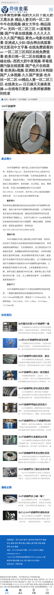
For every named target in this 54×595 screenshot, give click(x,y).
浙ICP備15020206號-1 (32, 560)
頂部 (47, 591)
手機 (34, 591)
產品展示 (13, 99)
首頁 (6, 99)
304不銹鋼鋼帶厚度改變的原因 (33, 453)
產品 (20, 591)
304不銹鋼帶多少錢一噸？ (31, 496)
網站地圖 (16, 560)
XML (22, 560)
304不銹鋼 (22, 99)
